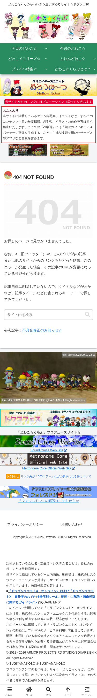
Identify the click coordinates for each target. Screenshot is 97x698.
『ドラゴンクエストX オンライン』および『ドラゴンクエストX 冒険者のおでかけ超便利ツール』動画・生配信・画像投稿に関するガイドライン (50, 596)
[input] (48, 314)
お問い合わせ (72, 524)
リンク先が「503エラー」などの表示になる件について (56, 476)
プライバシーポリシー (25, 524)
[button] (87, 314)
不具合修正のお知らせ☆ (42, 330)
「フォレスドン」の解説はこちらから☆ (48, 501)
